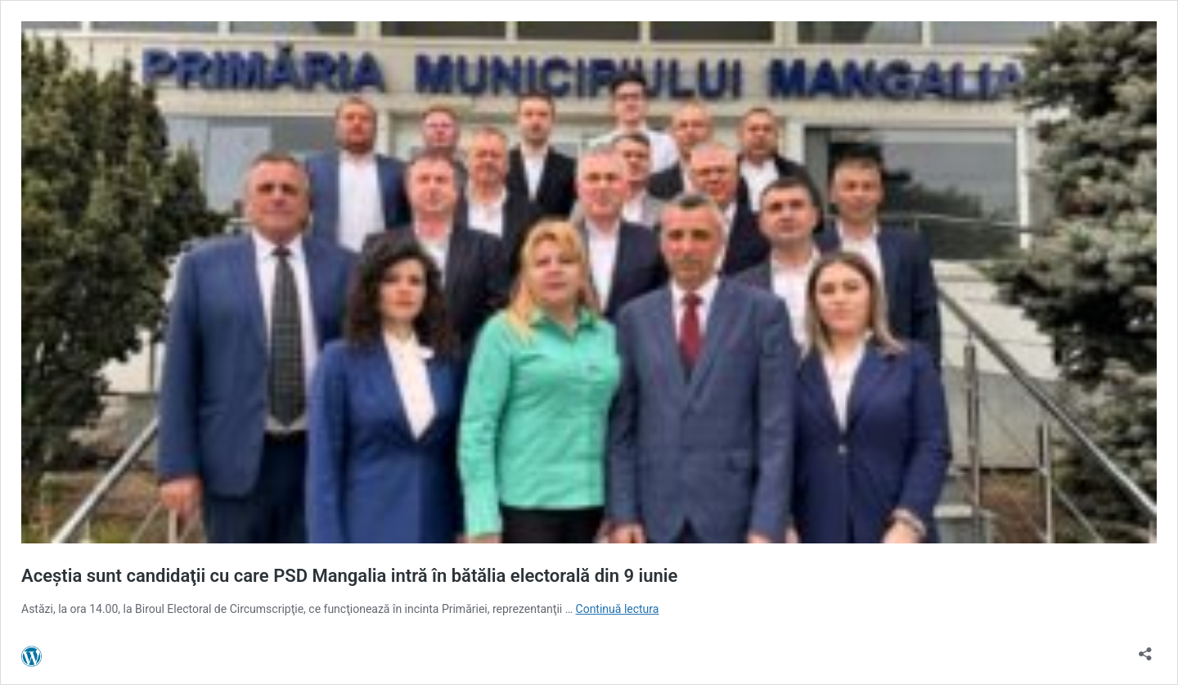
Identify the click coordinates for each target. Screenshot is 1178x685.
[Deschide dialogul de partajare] (1145, 648)
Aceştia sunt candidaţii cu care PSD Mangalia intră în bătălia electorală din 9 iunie (349, 576)
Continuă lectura (617, 608)
